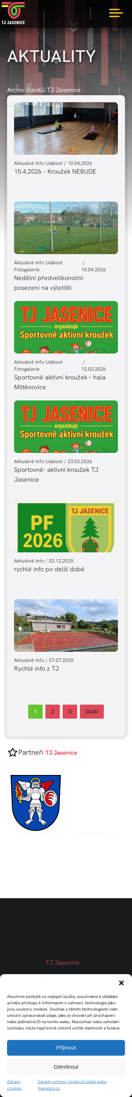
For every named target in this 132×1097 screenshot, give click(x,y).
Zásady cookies (14, 1085)
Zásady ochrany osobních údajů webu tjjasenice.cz (72, 1085)
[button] (121, 982)
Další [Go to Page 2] (92, 711)
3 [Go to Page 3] (69, 711)
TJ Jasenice (63, 962)
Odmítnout (66, 1067)
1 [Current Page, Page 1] (35, 711)
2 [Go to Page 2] (52, 711)
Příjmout (66, 1047)
